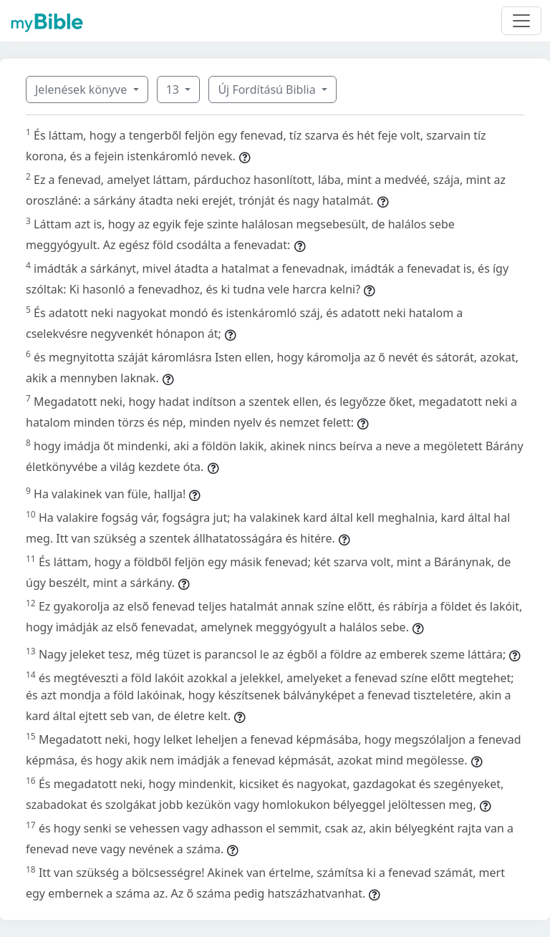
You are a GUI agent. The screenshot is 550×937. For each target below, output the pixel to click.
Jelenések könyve (82, 89)
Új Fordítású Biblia (268, 89)
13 (174, 89)
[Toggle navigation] (521, 20)
